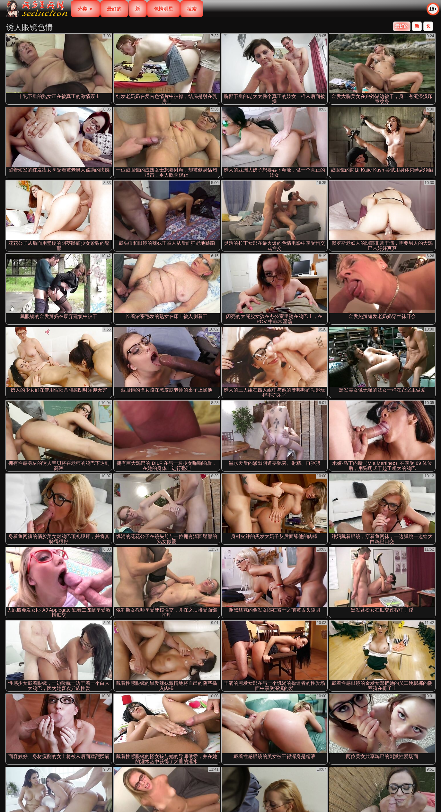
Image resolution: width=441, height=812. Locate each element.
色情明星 (163, 9)
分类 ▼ (85, 9)
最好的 (114, 9)
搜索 (192, 9)
